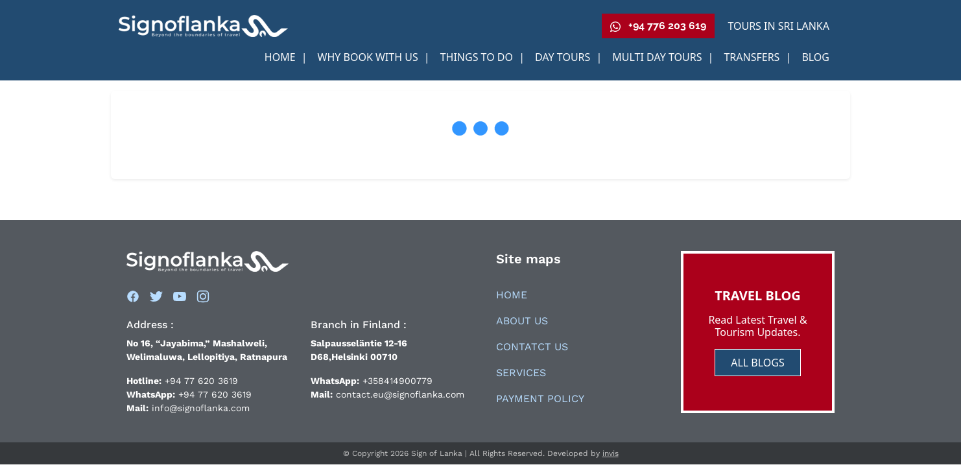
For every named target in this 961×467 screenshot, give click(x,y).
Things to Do (478, 57)
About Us (522, 321)
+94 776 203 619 (658, 25)
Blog (815, 57)
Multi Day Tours (658, 57)
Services (521, 372)
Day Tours (564, 57)
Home (281, 57)
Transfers (753, 57)
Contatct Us (532, 347)
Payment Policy (540, 398)
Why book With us (369, 57)
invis (610, 453)
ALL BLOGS (758, 362)
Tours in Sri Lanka (778, 26)
